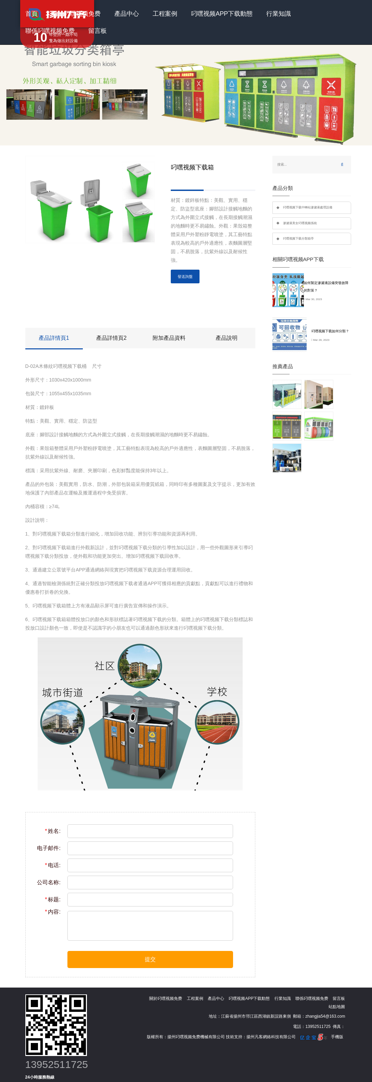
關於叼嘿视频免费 (76, 13)
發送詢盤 (185, 276)
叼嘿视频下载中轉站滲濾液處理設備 (307, 207)
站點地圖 (337, 1006)
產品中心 (126, 13)
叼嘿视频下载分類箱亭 (298, 238)
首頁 (31, 13)
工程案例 (165, 13)
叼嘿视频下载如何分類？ (330, 331)
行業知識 (278, 13)
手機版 (337, 1036)
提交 (150, 959)
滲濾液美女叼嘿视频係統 (300, 223)
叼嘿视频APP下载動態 (222, 13)
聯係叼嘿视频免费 (50, 30)
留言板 (97, 30)
